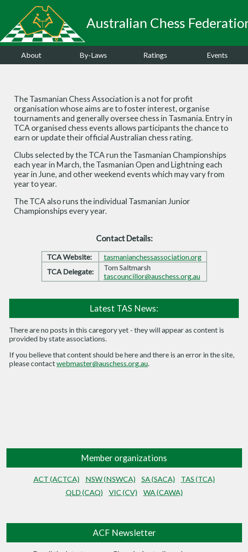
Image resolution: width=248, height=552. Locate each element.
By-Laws (93, 54)
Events (217, 54)
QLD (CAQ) (84, 492)
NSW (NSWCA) (110, 478)
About (31, 54)
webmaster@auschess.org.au (102, 363)
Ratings (155, 54)
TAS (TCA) (198, 478)
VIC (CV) (123, 492)
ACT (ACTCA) (56, 478)
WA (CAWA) (163, 492)
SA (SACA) (158, 478)
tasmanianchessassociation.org (153, 256)
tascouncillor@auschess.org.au (152, 276)
